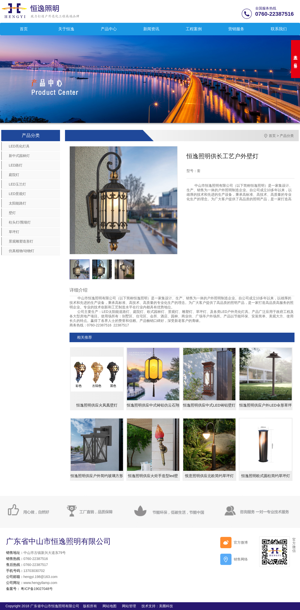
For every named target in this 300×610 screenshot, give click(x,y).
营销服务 (236, 29)
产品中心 (109, 29)
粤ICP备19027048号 (36, 589)
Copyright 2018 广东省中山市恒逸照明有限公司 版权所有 (51, 606)
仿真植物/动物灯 (21, 251)
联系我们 (279, 29)
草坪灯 (14, 232)
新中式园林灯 (19, 156)
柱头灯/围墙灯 (20, 222)
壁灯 (12, 213)
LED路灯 (15, 165)
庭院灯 (14, 175)
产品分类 (287, 136)
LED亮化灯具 (19, 146)
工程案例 (194, 29)
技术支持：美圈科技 (157, 606)
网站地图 (109, 606)
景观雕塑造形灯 (21, 241)
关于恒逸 (66, 29)
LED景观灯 (17, 194)
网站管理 (129, 606)
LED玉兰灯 (17, 184)
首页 (24, 29)
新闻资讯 (151, 29)
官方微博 (241, 542)
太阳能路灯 (17, 203)
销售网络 (241, 559)
